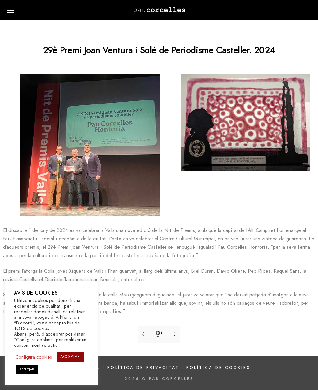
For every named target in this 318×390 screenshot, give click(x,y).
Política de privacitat (144, 367)
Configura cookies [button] (34, 357)
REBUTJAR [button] (26, 369)
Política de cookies (218, 367)
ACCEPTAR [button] (70, 357)
